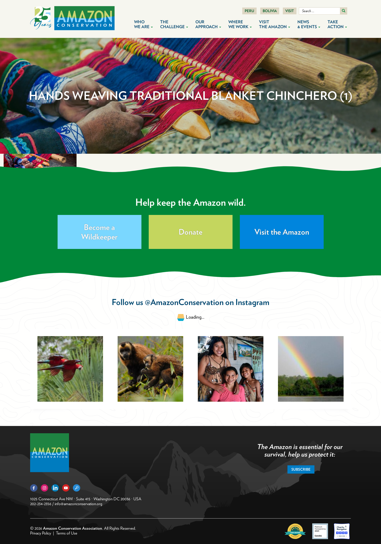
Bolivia (270, 11)
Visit (289, 11)
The (174, 24)
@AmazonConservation (184, 302)
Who (143, 24)
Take (337, 24)
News (308, 24)
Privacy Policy (40, 533)
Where (240, 24)
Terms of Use (66, 533)
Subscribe (301, 469)
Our (208, 24)
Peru (249, 11)
